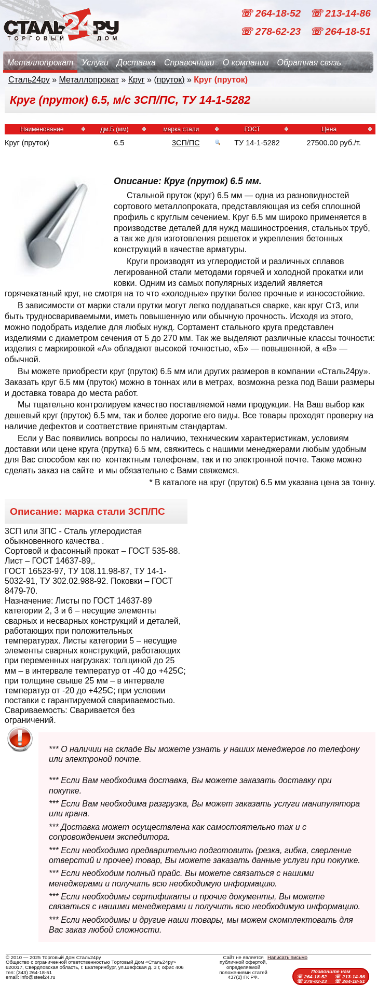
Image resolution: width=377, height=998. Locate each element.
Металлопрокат (40, 62)
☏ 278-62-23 (271, 31)
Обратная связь (309, 62)
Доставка (136, 62)
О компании (246, 62)
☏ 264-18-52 (271, 13)
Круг (136, 79)
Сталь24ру (29, 79)
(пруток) (169, 79)
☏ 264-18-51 (340, 31)
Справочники (189, 62)
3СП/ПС (185, 143)
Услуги (95, 62)
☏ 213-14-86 (340, 13)
